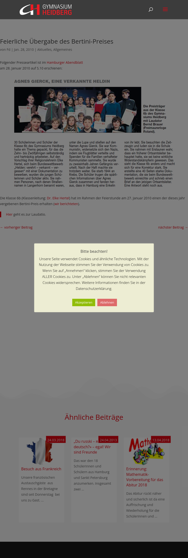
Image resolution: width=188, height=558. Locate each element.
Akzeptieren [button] (83, 302)
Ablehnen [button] (107, 302)
